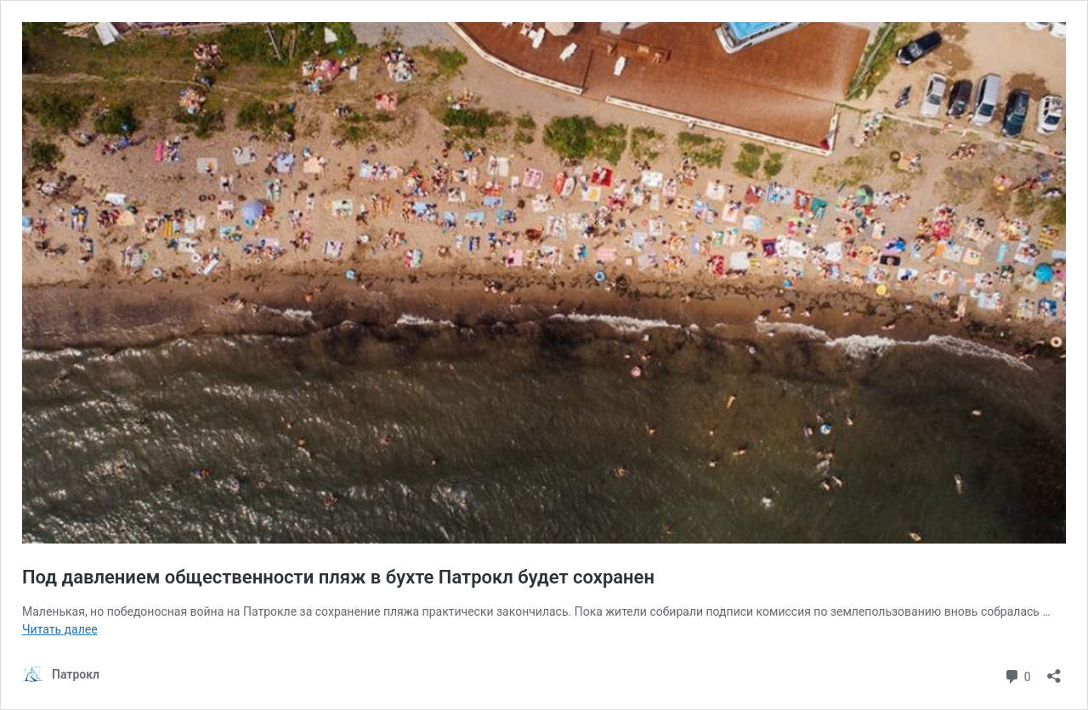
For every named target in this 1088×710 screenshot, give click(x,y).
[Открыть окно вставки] (1054, 670)
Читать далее (60, 629)
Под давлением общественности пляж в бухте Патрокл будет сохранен (338, 577)
